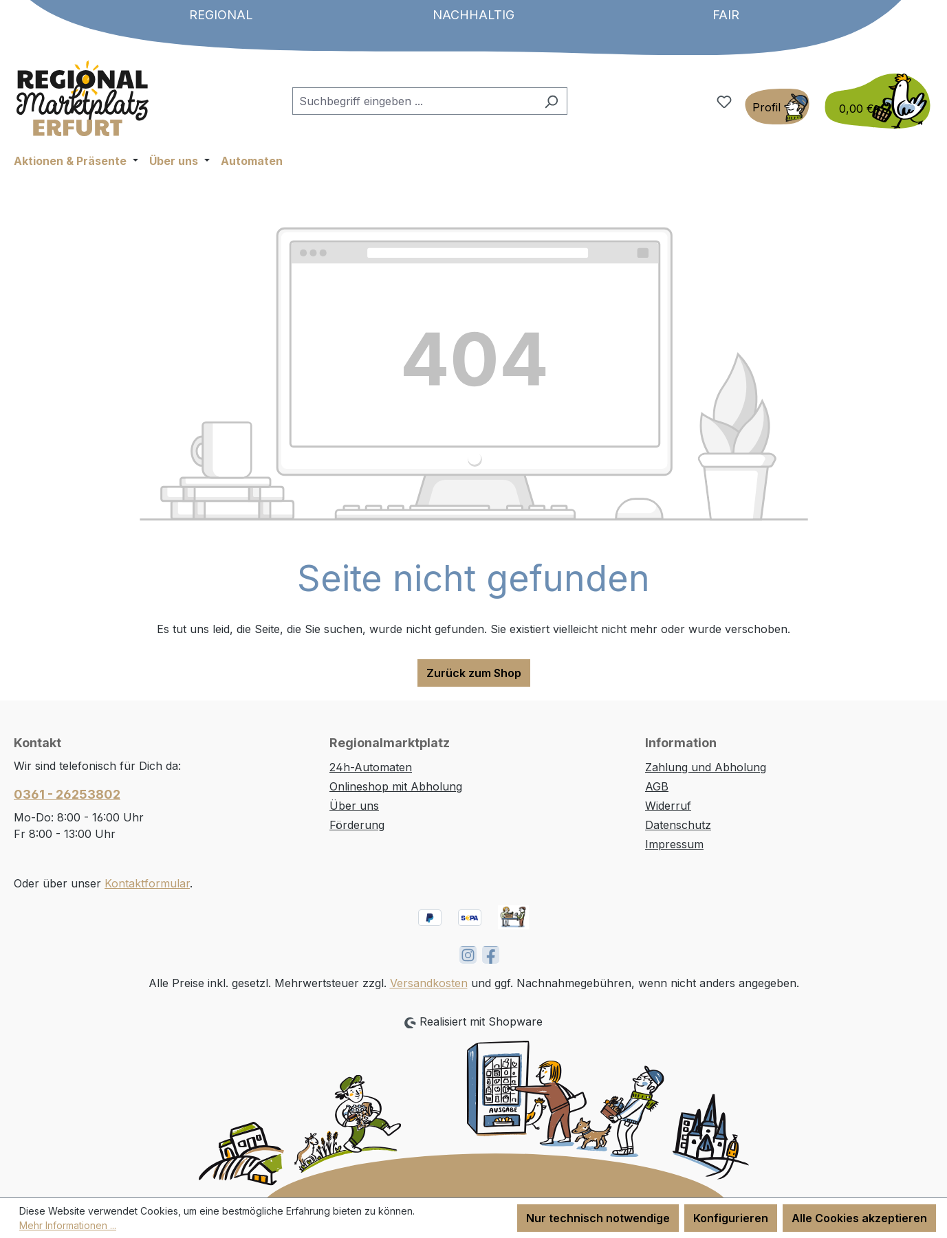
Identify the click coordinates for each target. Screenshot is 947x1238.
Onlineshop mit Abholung (395, 786)
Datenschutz (678, 825)
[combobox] (414, 101)
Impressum (674, 844)
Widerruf (668, 806)
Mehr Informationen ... (67, 1225)
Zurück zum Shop (473, 673)
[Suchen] (551, 101)
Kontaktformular (147, 883)
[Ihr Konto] (777, 106)
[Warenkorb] (873, 101)
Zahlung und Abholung (705, 767)
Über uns (354, 806)
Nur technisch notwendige (598, 1218)
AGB (656, 786)
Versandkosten (429, 983)
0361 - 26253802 (67, 794)
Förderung (356, 825)
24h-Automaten (370, 767)
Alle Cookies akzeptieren (859, 1218)
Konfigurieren (730, 1218)
